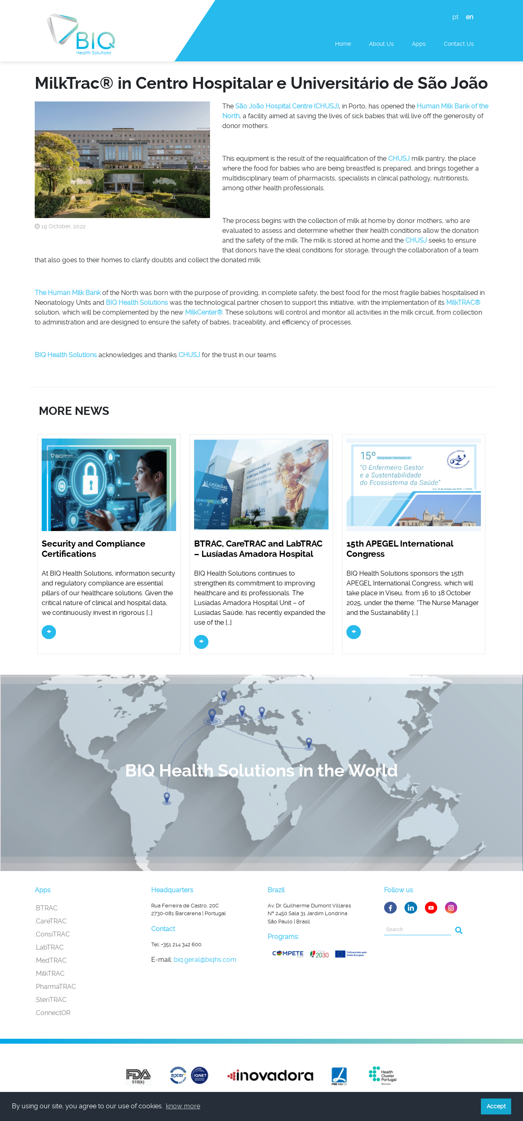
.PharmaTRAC (55, 986)
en (469, 17)
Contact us (459, 44)
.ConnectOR (52, 1013)
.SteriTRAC (51, 1000)
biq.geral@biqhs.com (205, 959)
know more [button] (183, 1106)
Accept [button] (496, 1106)
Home (343, 44)
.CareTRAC (51, 921)
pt (455, 17)
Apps (419, 44)
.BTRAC (46, 908)
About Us (381, 44)
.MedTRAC (51, 960)
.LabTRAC (49, 947)
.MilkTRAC (50, 973)
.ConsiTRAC (52, 934)
